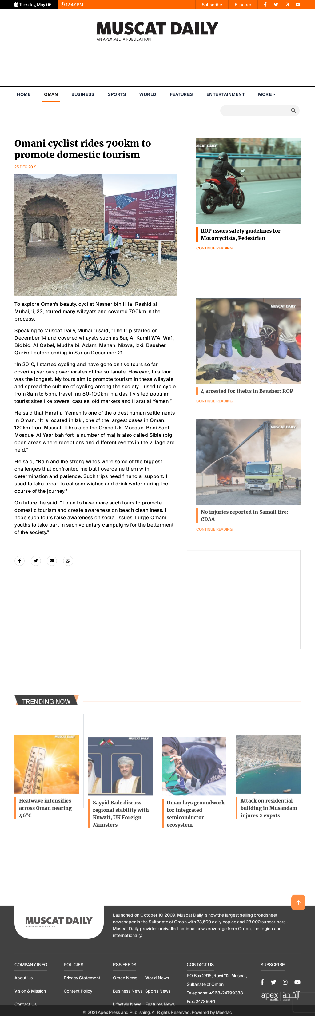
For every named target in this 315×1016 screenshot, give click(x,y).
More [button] (265, 94)
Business (82, 94)
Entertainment (225, 94)
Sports (117, 94)
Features (181, 94)
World (147, 94)
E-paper (243, 4)
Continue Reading (214, 248)
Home (23, 94)
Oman (51, 94)
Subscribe (212, 4)
